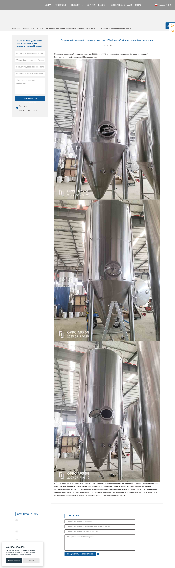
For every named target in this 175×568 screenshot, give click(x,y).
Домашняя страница (20, 28)
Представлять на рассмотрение (30, 99)
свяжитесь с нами (121, 5)
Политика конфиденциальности (113, 554)
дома (48, 5)
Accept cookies (14, 561)
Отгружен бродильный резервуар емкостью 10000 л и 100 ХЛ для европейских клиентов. (94, 28)
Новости (34, 28)
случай (91, 5)
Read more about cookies (21, 555)
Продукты (61, 5)
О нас (139, 5)
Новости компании (47, 28)
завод (102, 5)
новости (77, 5)
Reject (31, 561)
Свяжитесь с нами (28, 514)
